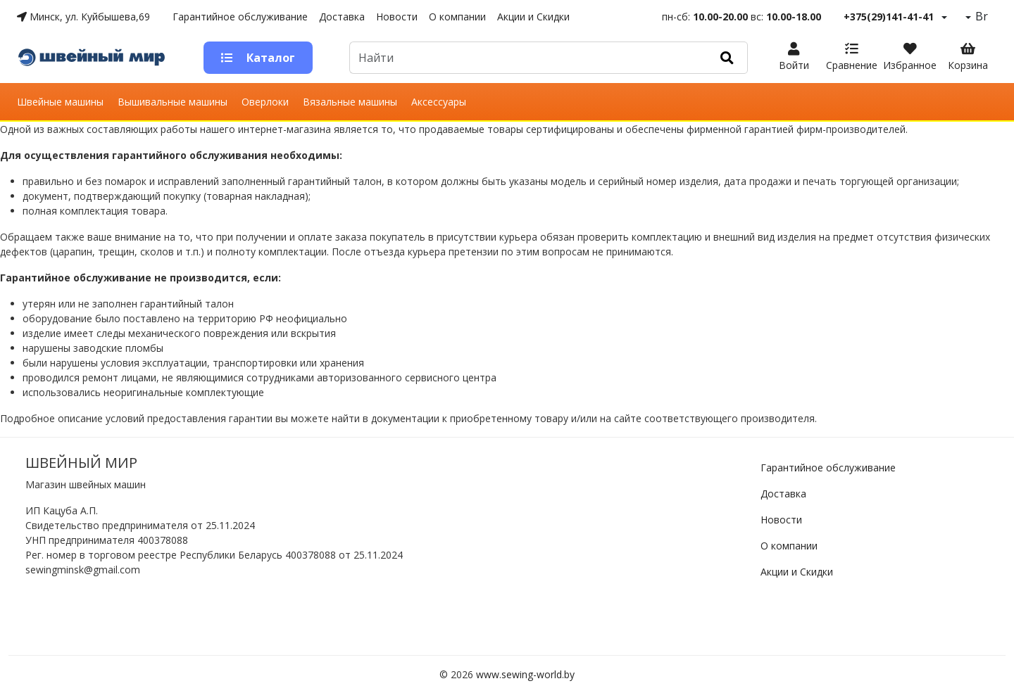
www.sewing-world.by (525, 674)
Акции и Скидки (533, 16)
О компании (457, 16)
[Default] (528, 58)
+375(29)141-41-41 (889, 16)
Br (980, 16)
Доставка (342, 16)
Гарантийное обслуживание (240, 16)
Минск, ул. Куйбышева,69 (83, 16)
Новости (397, 16)
